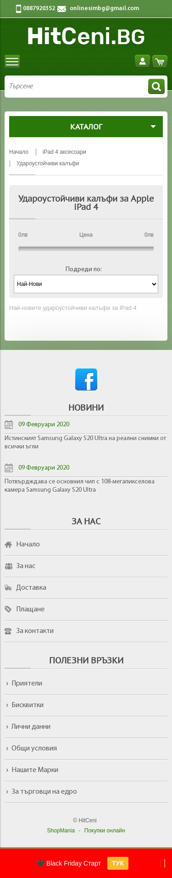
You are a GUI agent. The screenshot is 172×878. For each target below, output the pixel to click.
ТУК (118, 863)
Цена (86, 235)
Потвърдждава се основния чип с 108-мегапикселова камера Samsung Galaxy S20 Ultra (80, 486)
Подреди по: (84, 269)
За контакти (35, 631)
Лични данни (30, 727)
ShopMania (61, 830)
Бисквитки (27, 705)
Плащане (30, 609)
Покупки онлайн (104, 830)
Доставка (31, 588)
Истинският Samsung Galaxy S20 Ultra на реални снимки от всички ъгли (85, 442)
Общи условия (34, 748)
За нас (25, 566)
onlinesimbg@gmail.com (104, 9)
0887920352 (39, 9)
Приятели (26, 683)
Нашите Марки (34, 770)
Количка (159, 61)
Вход (142, 61)
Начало (28, 544)
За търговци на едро (44, 792)
